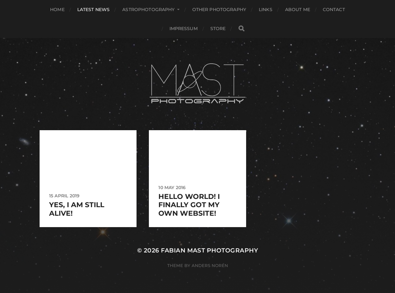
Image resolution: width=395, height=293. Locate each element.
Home (57, 9)
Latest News (93, 9)
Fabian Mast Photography (209, 250)
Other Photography (219, 9)
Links (265, 9)
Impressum (183, 28)
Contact (334, 9)
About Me (297, 9)
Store (218, 28)
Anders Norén (210, 265)
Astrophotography (148, 9)
